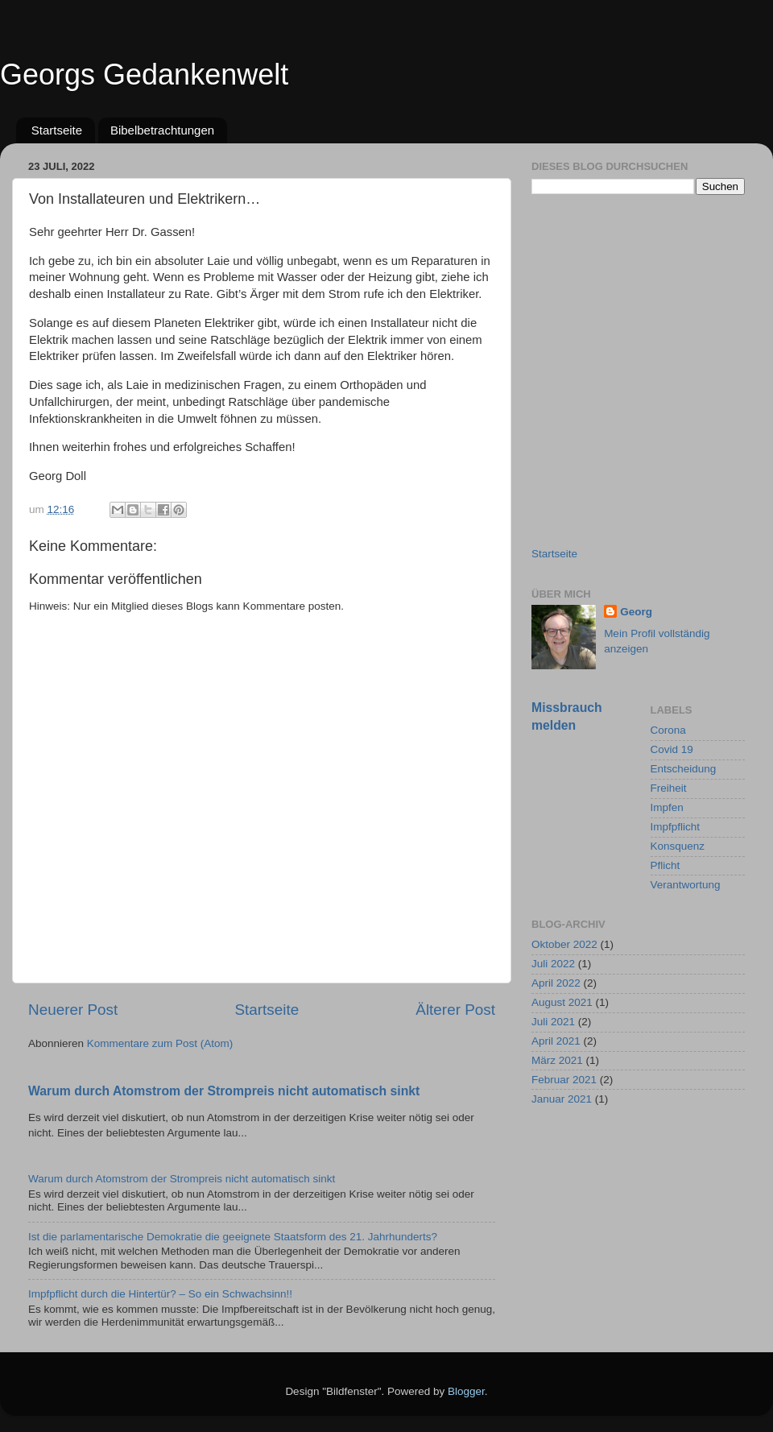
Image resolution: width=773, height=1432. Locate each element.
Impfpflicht (676, 827)
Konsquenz (678, 846)
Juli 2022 (553, 964)
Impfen (667, 807)
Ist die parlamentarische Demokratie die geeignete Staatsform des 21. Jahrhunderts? (232, 1237)
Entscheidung (684, 769)
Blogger (466, 1391)
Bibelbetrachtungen (162, 130)
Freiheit (669, 788)
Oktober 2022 (564, 944)
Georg (636, 612)
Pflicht (665, 865)
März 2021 (557, 1060)
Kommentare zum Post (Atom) (160, 1043)
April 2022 (556, 983)
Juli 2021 (553, 1022)
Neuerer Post (73, 1009)
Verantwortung (686, 885)
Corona (668, 730)
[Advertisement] (151, 370)
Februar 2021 (564, 1080)
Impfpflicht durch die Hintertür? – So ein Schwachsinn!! (160, 1294)
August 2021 (562, 1002)
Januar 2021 (561, 1099)
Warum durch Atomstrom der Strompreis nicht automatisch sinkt (224, 1091)
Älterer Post (455, 1009)
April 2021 (556, 1041)
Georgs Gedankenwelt (144, 74)
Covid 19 (672, 749)
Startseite (56, 130)
